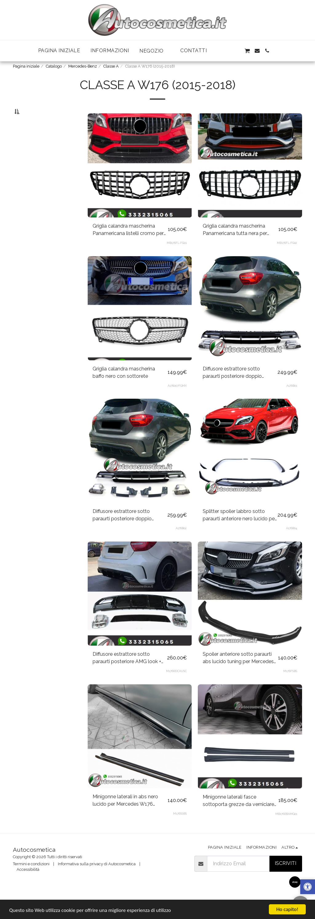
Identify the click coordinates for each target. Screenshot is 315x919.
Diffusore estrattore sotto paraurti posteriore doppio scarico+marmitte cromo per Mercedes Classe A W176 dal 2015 (236, 387)
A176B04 (291, 542)
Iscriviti (285, 878)
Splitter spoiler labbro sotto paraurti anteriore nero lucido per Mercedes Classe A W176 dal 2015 (239, 530)
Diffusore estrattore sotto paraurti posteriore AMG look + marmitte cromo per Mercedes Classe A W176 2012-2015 (127, 673)
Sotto (31, 142)
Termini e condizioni (31, 878)
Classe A (111, 66)
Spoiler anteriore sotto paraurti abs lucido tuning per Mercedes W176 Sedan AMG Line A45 (238, 673)
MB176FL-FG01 (177, 257)
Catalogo (54, 66)
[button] (154, 51)
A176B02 (181, 542)
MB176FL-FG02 (287, 257)
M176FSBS (290, 685)
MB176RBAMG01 (286, 828)
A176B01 (291, 400)
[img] (140, 751)
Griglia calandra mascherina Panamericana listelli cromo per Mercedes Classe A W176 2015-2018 (128, 244)
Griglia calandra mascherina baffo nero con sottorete (124, 386)
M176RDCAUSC (176, 685)
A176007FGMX (177, 400)
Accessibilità (28, 884)
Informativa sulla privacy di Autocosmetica (97, 878)
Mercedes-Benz (82, 66)
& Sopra (33, 174)
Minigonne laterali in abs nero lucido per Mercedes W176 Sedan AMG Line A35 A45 (125, 815)
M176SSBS (180, 828)
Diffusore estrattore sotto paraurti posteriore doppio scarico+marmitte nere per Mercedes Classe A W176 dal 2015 (125, 530)
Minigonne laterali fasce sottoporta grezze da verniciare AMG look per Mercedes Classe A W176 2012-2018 (238, 815)
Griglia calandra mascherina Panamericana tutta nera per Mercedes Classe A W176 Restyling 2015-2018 (235, 244)
